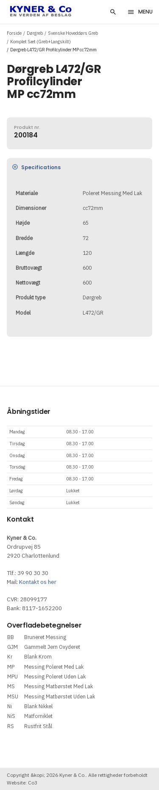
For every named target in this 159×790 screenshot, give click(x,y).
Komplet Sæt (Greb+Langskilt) (40, 42)
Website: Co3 (22, 782)
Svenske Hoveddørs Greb (73, 33)
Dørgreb (35, 33)
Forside (14, 33)
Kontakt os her (37, 582)
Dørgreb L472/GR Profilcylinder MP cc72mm (53, 50)
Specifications (36, 167)
